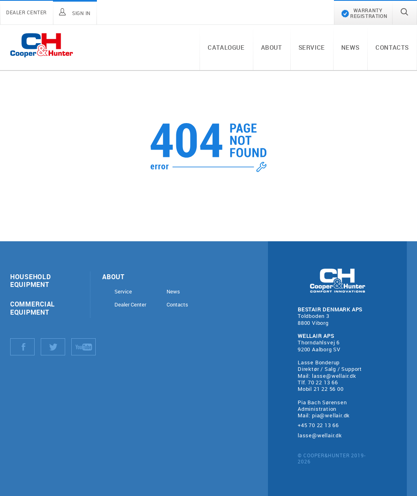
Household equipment (30, 280)
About (271, 47)
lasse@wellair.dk (334, 375)
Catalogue (226, 47)
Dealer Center (130, 304)
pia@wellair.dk (331, 415)
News (350, 47)
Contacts (392, 47)
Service (311, 47)
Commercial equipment (32, 307)
